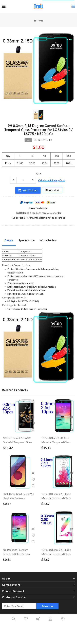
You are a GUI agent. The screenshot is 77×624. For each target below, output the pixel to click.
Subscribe (47, 606)
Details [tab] (9, 240)
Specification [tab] (26, 240)
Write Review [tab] (48, 240)
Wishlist (52, 190)
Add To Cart (27, 190)
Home (38, 20)
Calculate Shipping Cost (51, 180)
